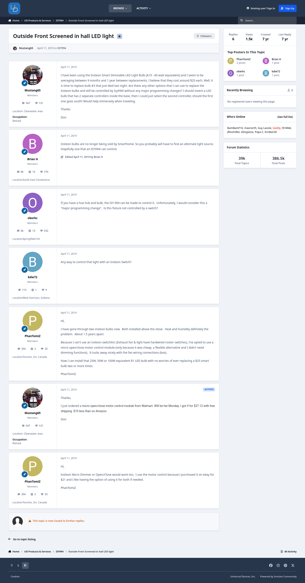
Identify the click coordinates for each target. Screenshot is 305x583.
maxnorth (250, 128)
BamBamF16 (235, 128)
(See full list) (285, 117)
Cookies (15, 576)
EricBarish (271, 132)
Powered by (278, 576)
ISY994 (61, 48)
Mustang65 (26, 48)
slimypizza (247, 132)
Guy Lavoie (264, 128)
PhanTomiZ (33, 336)
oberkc (33, 218)
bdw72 (32, 277)
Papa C (259, 132)
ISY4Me (286, 128)
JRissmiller (233, 132)
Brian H (32, 159)
